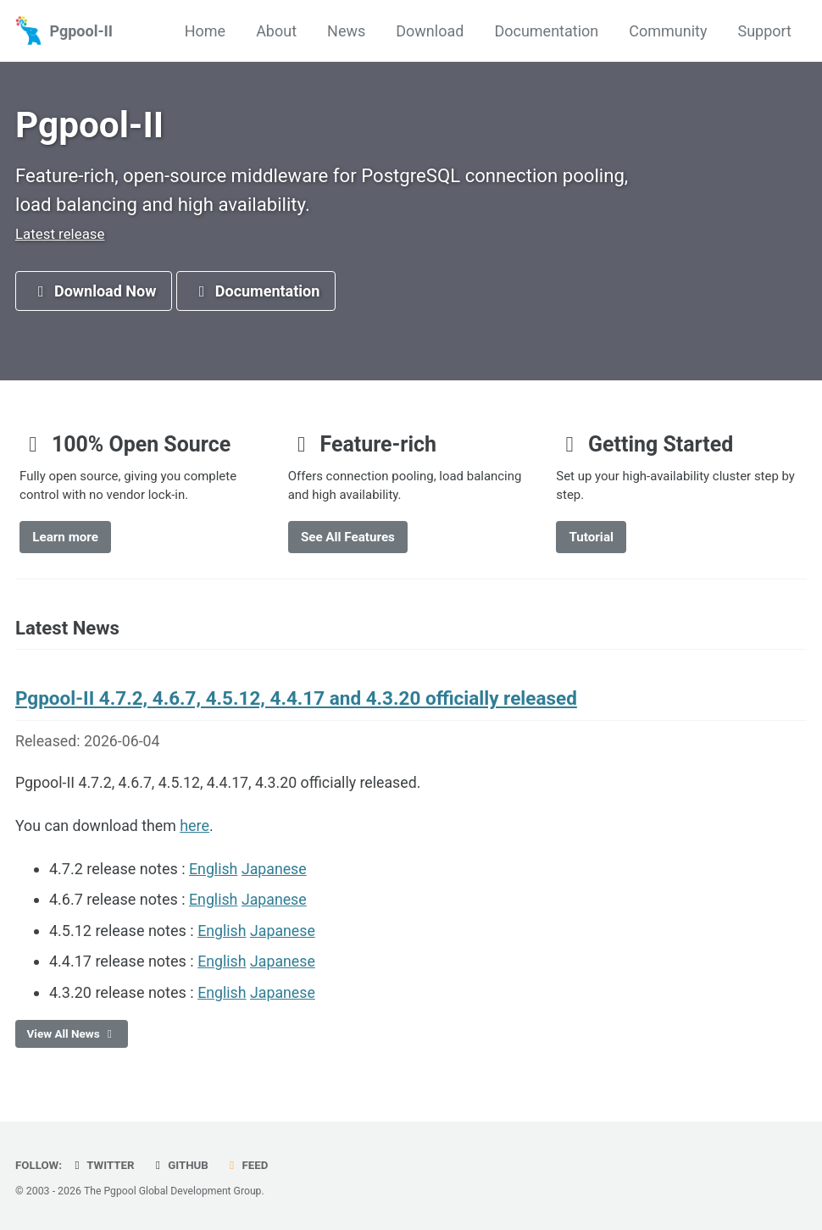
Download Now (93, 294)
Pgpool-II (81, 31)
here (197, 834)
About (276, 31)
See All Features (348, 542)
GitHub (182, 1165)
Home (205, 31)
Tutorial (591, 542)
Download (430, 31)
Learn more (65, 542)
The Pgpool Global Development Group (174, 1192)
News (346, 31)
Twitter (103, 1165)
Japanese (275, 876)
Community (668, 31)
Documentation (546, 31)
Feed (249, 1165)
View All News (72, 1039)
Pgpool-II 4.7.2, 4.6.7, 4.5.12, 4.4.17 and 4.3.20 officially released (296, 705)
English (213, 876)
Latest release (59, 236)
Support (764, 31)
